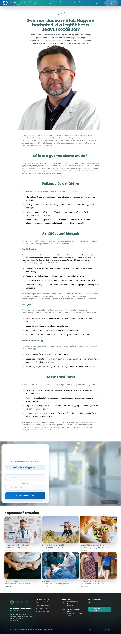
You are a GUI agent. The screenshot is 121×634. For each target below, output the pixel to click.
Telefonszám (25, 483)
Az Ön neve (25, 473)
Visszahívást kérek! (25, 496)
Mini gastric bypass (42, 608)
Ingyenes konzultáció (42, 611)
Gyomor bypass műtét (43, 605)
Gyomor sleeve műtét (42, 602)
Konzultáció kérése (99, 609)
